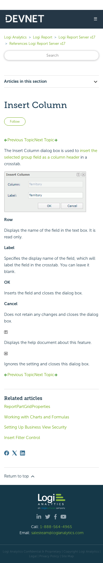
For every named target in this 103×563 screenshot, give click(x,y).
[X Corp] (14, 453)
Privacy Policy (49, 556)
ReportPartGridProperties (27, 406)
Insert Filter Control (22, 437)
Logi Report (42, 37)
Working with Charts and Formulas (36, 417)
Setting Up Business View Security (35, 427)
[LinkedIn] (22, 453)
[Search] (51, 55)
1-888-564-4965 (56, 526)
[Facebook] (6, 453)
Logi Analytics (15, 37)
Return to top (19, 476)
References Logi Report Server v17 (37, 44)
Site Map (68, 556)
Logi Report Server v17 (77, 37)
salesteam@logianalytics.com (57, 532)
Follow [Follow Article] (15, 121)
